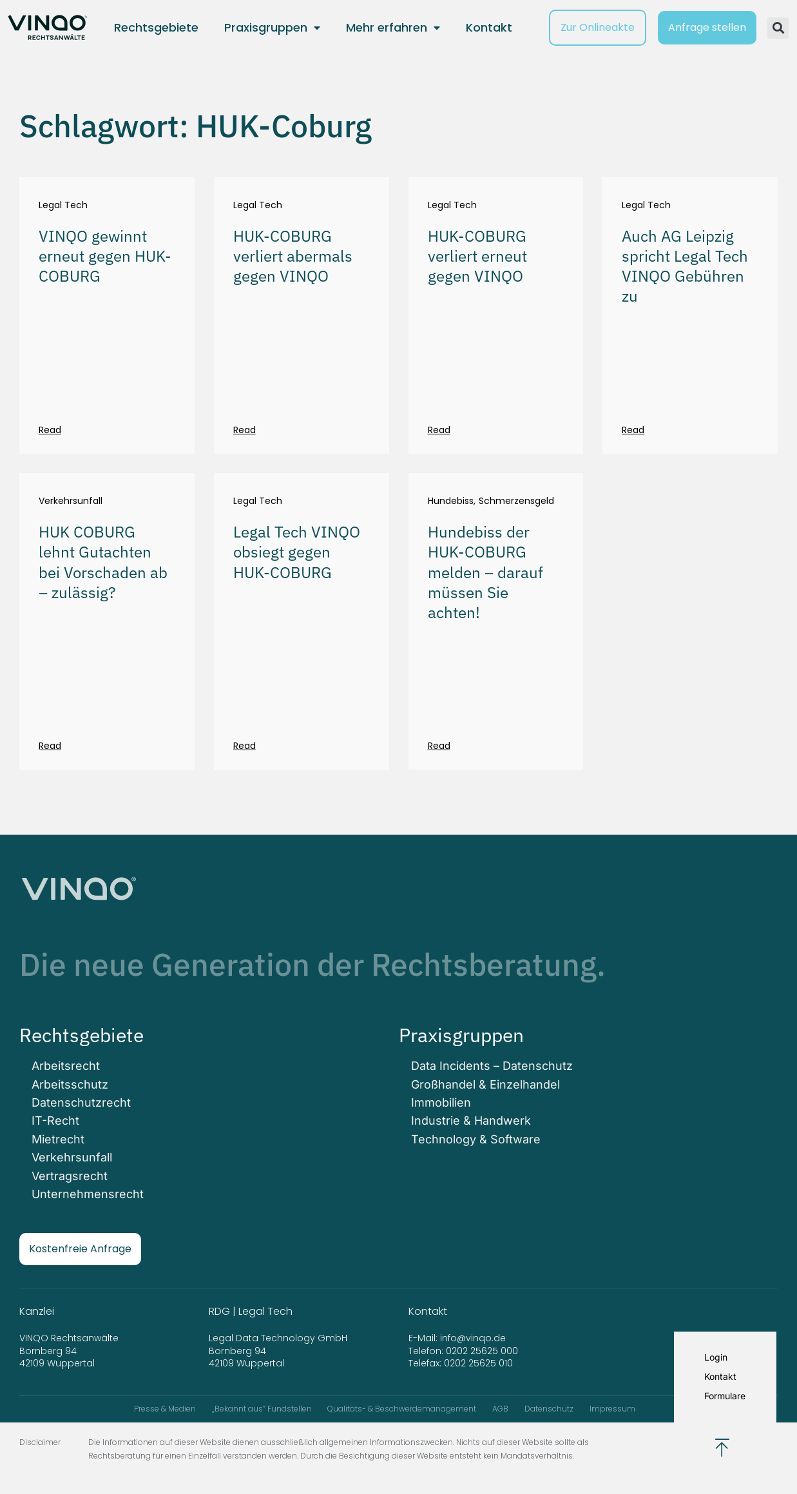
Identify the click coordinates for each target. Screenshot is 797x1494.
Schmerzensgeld (516, 501)
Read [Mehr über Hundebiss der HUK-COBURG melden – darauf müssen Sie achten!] (439, 745)
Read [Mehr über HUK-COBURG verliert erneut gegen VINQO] (439, 429)
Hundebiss (451, 501)
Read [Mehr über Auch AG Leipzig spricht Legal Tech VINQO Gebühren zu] (633, 429)
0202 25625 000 (482, 1349)
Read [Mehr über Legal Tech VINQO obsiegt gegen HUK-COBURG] (244, 745)
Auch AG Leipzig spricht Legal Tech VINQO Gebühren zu (685, 266)
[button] (778, 28)
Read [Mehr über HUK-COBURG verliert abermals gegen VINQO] (244, 429)
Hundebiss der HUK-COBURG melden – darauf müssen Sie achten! (485, 572)
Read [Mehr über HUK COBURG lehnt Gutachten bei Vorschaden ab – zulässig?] (50, 745)
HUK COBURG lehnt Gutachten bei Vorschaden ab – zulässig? (103, 562)
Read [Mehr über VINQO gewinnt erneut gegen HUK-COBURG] (50, 429)
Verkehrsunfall (70, 501)
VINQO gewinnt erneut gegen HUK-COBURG (105, 256)
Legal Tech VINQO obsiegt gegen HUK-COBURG (296, 551)
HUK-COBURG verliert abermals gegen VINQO (292, 256)
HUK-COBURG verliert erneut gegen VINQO (477, 256)
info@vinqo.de (474, 1336)
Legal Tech (63, 205)
